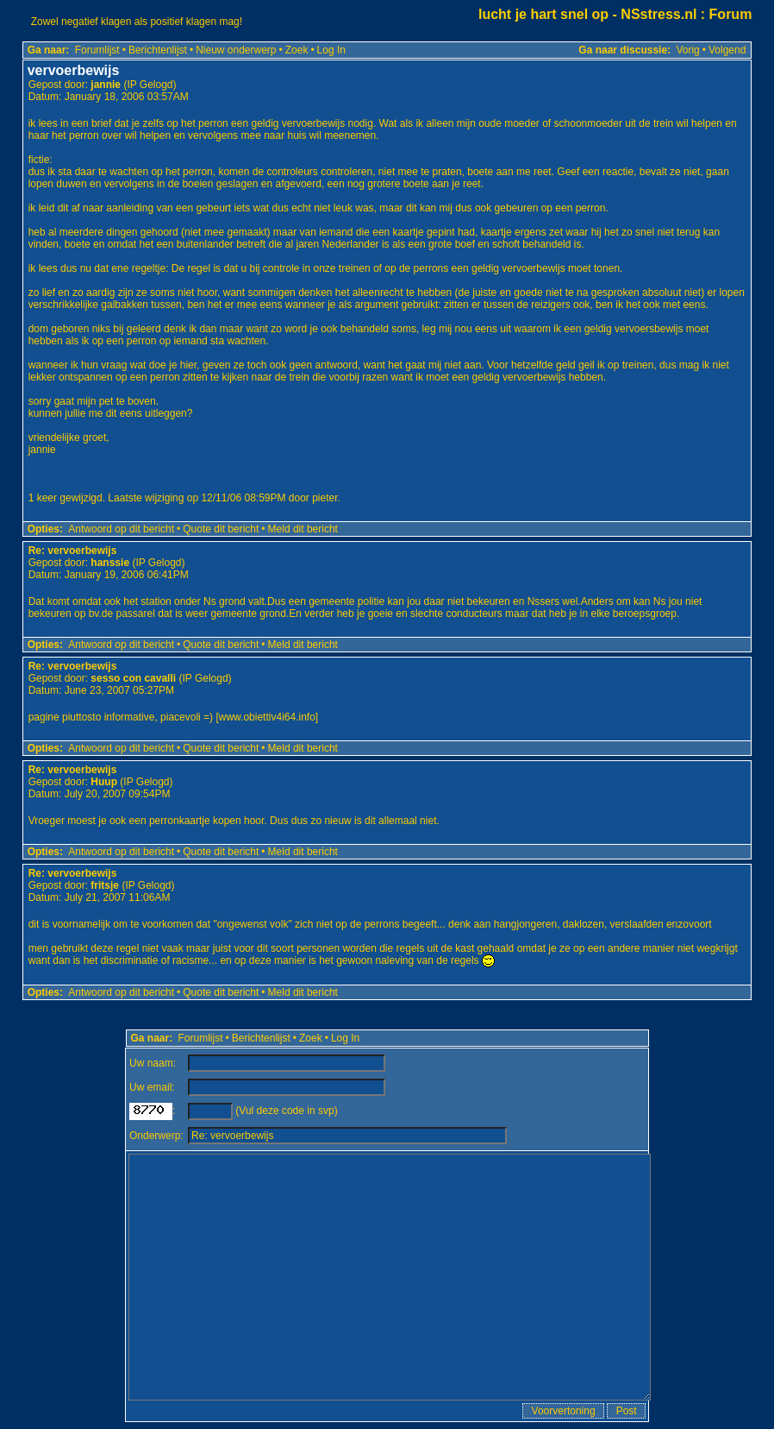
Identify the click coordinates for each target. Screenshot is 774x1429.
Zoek (297, 50)
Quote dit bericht (221, 529)
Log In (331, 50)
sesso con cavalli (133, 678)
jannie (106, 85)
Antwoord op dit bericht (121, 529)
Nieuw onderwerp (236, 50)
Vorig (687, 50)
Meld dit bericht (303, 529)
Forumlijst (97, 50)
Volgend (727, 50)
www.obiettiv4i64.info (267, 717)
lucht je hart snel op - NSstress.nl (587, 14)
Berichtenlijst (157, 50)
